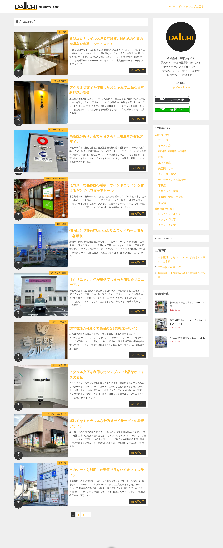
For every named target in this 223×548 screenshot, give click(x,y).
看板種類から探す (165, 208)
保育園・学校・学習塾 (170, 197)
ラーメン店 (164, 145)
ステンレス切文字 (58, 322)
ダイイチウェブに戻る (190, 6)
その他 (162, 202)
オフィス (62, 32)
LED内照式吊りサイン (170, 267)
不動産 (162, 185)
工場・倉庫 (61, 224)
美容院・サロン (167, 168)
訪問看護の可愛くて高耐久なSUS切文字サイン (104, 328)
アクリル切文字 (59, 81)
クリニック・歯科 (58, 273)
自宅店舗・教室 (167, 174)
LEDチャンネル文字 (57, 130)
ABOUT (171, 6)
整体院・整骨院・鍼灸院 (55, 178)
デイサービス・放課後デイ (54, 414)
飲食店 (162, 157)
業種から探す (162, 135)
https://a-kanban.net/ (181, 87)
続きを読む (137, 70)
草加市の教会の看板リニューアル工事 (188, 338)
